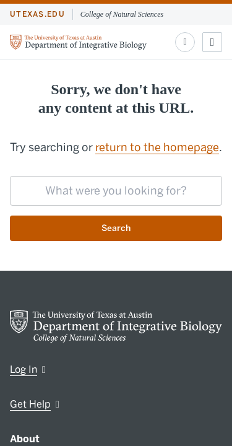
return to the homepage (157, 147)
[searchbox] (116, 191)
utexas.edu (37, 14)
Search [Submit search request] (116, 228)
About (25, 439)
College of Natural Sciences (121, 14)
